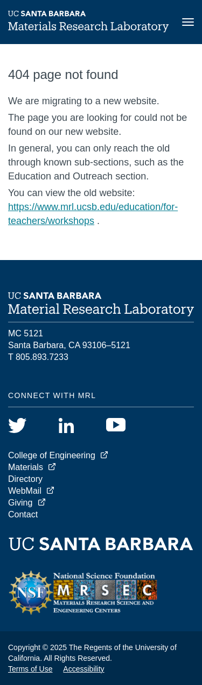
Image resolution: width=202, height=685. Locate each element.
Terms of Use (30, 669)
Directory (25, 479)
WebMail (24, 490)
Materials (25, 467)
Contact (23, 514)
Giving (20, 502)
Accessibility (83, 669)
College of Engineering (51, 455)
